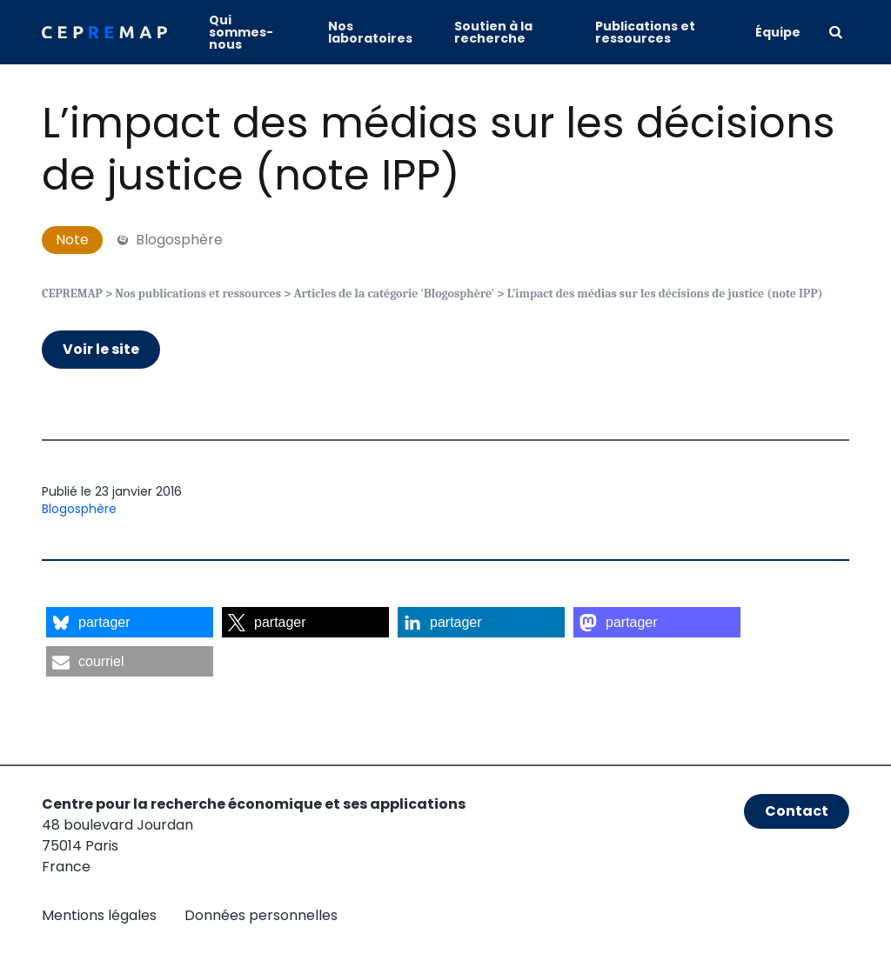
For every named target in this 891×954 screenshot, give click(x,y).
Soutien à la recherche (493, 32)
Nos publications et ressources (198, 293)
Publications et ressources (645, 32)
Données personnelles (261, 915)
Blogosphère (79, 508)
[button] (129, 622)
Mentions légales (99, 915)
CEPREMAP (72, 293)
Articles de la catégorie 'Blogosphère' (393, 293)
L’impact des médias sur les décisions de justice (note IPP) (438, 149)
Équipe (778, 32)
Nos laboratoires (370, 32)
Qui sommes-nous (241, 32)
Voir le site (101, 349)
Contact (796, 811)
